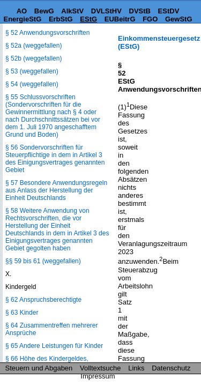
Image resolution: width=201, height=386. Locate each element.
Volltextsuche (100, 368)
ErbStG (61, 19)
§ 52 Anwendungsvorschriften (47, 32)
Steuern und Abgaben (39, 368)
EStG (88, 19)
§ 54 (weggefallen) (31, 84)
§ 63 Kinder (21, 312)
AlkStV (72, 11)
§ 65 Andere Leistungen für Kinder (54, 346)
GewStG (178, 19)
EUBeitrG (120, 19)
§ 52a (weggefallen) (33, 45)
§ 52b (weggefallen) (33, 58)
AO (22, 11)
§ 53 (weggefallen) (31, 71)
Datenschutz (171, 368)
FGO (150, 19)
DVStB (140, 11)
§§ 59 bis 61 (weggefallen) (43, 261)
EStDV (169, 11)
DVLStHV (106, 11)
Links (136, 368)
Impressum (97, 376)
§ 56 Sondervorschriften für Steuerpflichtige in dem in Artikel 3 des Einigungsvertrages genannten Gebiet (55, 159)
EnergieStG (22, 19)
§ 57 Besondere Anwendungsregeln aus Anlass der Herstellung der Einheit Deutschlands (56, 190)
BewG (44, 11)
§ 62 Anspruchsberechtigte (43, 299)
